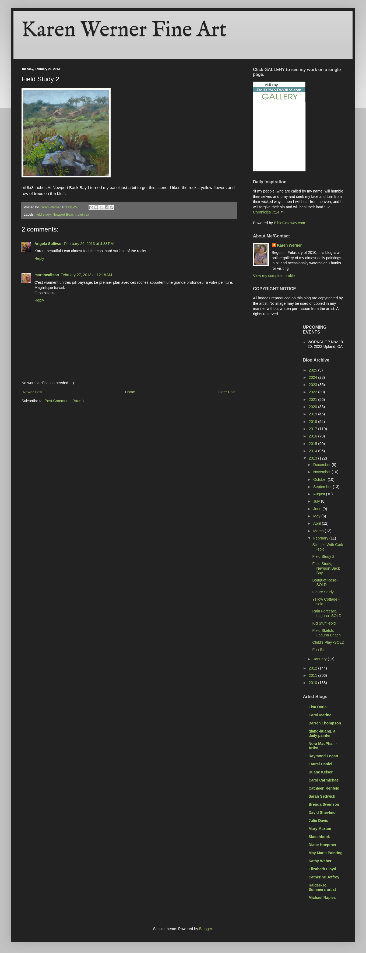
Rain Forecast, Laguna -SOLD (326, 613)
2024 (313, 377)
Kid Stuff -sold (324, 623)
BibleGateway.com (289, 223)
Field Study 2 (323, 556)
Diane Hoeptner (322, 845)
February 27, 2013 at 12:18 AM (86, 275)
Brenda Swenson (324, 804)
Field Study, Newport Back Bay (326, 568)
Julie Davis (318, 820)
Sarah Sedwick (322, 796)
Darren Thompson (325, 723)
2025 (313, 370)
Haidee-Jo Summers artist (322, 887)
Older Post (226, 392)
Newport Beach (64, 214)
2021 (313, 399)
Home (130, 392)
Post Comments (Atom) (64, 401)
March (319, 531)
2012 (313, 668)
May (317, 516)
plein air (83, 214)
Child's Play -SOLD (328, 642)
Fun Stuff (320, 649)
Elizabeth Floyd (322, 869)
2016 (313, 436)
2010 (313, 683)
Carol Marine (320, 715)
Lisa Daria (318, 707)
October (320, 479)
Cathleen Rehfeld (324, 788)
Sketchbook (319, 837)
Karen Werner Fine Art (124, 30)
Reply (39, 258)
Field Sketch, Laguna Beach (326, 632)
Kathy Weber (320, 861)
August (319, 494)
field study (43, 214)
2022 (313, 392)
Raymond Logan (323, 756)
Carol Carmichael (324, 780)
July (317, 501)
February (321, 538)
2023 (313, 385)
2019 (313, 414)
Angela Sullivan (48, 243)
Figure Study (322, 592)
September (323, 487)
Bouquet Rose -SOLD (325, 582)
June (317, 509)
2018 (313, 421)
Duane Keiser (321, 772)
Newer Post (32, 392)
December (322, 465)
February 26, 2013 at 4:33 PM (89, 243)
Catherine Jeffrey (324, 877)
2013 (313, 458)
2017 (313, 429)
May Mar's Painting (326, 853)
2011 (313, 675)
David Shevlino (322, 812)
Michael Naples (322, 897)
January (320, 659)
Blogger (205, 929)
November (322, 472)
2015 (313, 444)
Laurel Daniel (320, 764)
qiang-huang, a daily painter (322, 733)
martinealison (46, 275)
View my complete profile (274, 276)
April (317, 523)
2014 (313, 451)
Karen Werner (289, 245)
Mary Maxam (320, 828)
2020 (313, 407)
